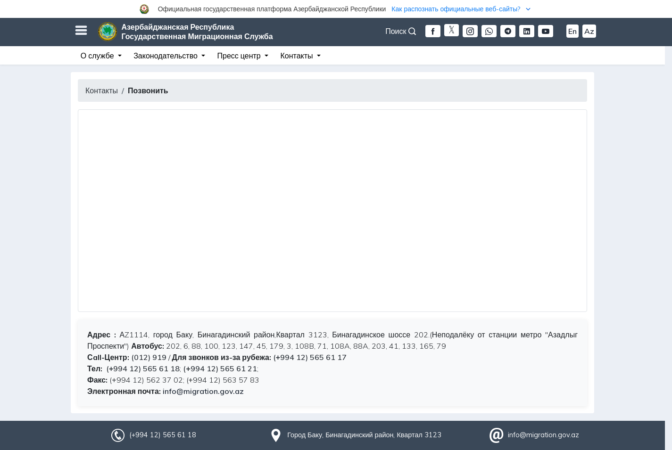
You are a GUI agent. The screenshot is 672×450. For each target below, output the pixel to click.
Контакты (101, 90)
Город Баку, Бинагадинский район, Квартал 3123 (364, 435)
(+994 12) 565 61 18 (142, 368)
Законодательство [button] (166, 55)
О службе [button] (98, 55)
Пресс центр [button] (240, 55)
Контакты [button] (297, 55)
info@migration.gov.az (203, 391)
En (572, 31)
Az (589, 31)
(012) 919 (148, 357)
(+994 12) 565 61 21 (220, 368)
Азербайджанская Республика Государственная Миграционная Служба (197, 31)
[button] (336, 9)
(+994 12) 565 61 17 (310, 357)
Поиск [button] (400, 31)
